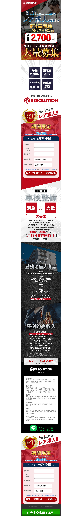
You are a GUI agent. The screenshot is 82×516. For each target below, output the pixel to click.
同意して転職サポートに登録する (41, 173)
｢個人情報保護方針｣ (30, 169)
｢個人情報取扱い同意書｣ (48, 169)
